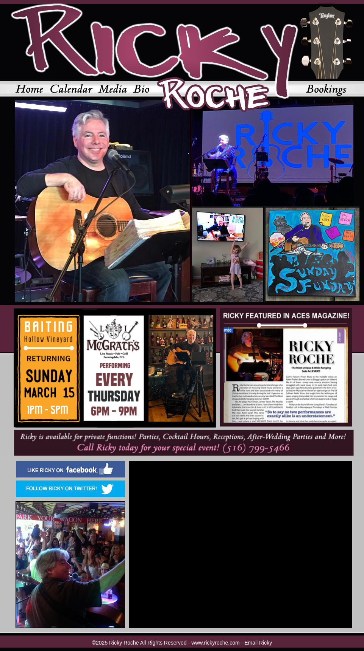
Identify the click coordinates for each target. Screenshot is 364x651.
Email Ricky (258, 643)
